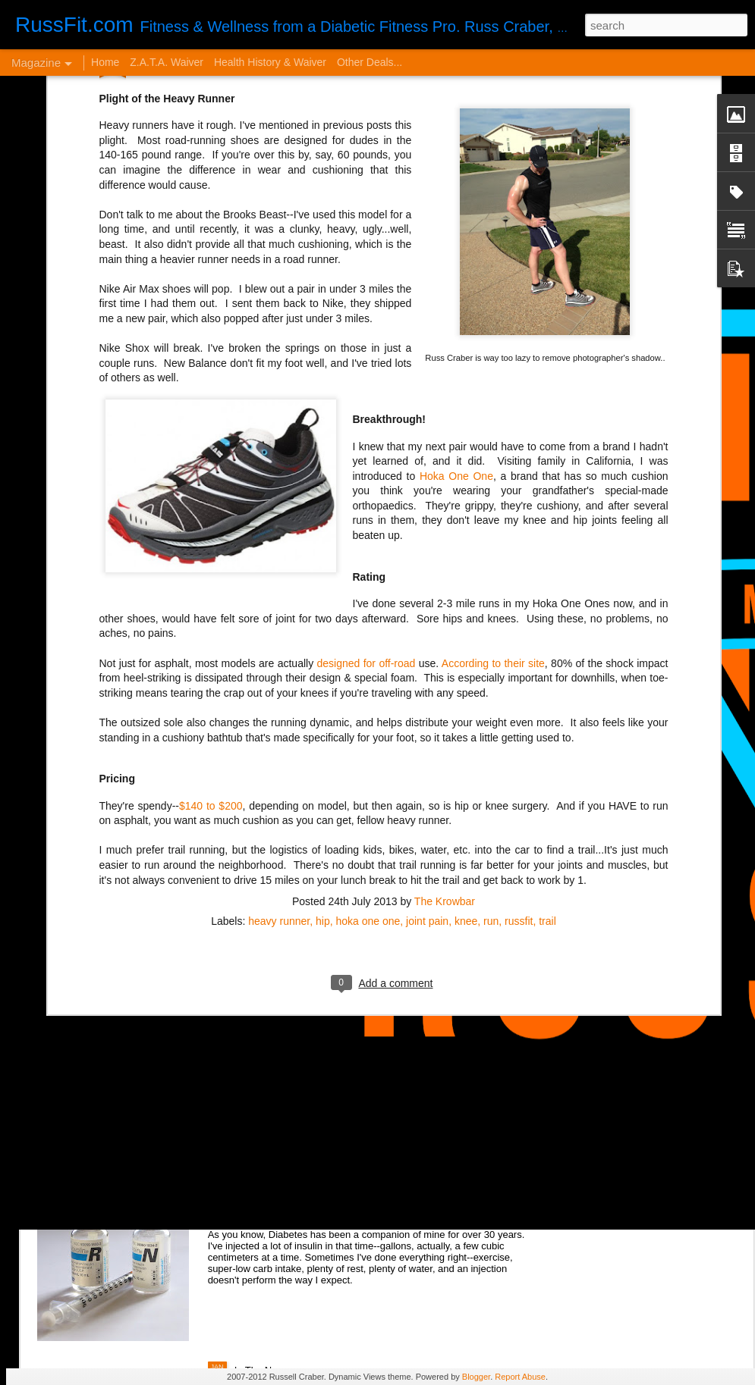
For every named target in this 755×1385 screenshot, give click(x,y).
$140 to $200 (211, 599)
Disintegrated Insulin (289, 1195)
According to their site (493, 456)
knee (466, 714)
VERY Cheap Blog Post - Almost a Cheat (174, 1129)
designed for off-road (366, 456)
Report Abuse (520, 1376)
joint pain (427, 714)
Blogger (476, 1376)
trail (547, 714)
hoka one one (367, 714)
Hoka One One (456, 269)
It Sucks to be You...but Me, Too (319, 957)
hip (323, 714)
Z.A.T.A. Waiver (166, 62)
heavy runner (279, 714)
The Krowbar (444, 694)
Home (105, 62)
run (491, 714)
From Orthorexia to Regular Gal (149, 875)
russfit (519, 714)
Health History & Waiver (270, 62)
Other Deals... (369, 62)
